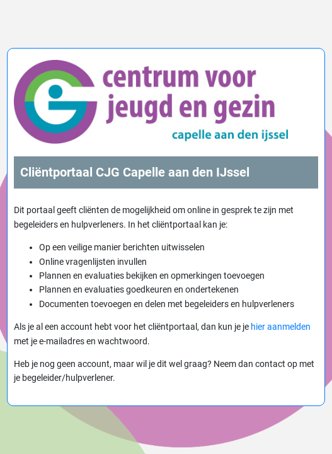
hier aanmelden (281, 327)
